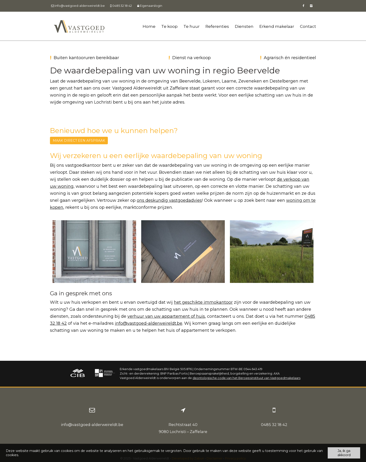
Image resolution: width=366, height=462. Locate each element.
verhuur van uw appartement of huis (166, 316)
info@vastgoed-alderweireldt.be (148, 323)
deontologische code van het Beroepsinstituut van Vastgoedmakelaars (246, 378)
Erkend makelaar (276, 26)
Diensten (244, 26)
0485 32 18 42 (274, 424)
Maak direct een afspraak (79, 140)
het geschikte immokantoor (203, 302)
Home (149, 26)
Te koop (169, 26)
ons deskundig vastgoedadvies (169, 200)
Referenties (217, 26)
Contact (308, 26)
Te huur (191, 26)
